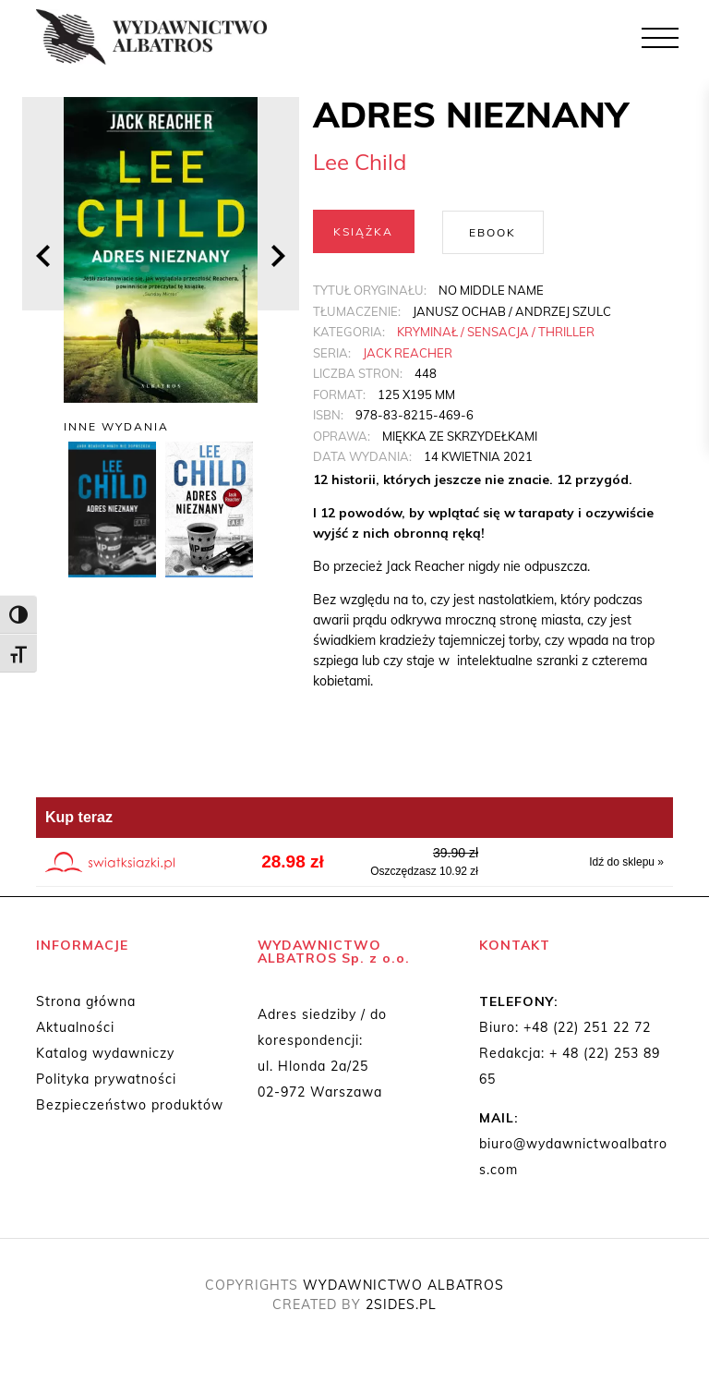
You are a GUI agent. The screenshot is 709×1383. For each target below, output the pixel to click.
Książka (363, 231)
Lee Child (359, 162)
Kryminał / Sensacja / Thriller (496, 330)
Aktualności (75, 1026)
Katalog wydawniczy (105, 1052)
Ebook (492, 231)
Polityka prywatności (106, 1078)
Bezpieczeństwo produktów (129, 1104)
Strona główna (86, 1000)
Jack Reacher (407, 352)
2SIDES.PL (401, 1303)
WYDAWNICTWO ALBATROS (403, 1284)
